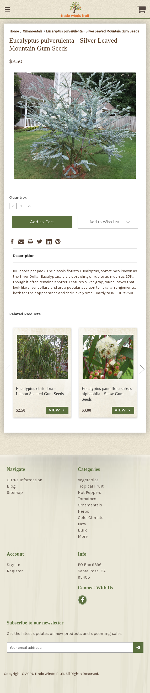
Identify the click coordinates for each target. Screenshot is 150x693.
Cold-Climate (90, 517)
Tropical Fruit (91, 486)
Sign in (13, 564)
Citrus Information (24, 479)
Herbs (83, 511)
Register (15, 570)
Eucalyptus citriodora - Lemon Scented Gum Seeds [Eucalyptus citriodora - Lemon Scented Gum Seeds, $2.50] (40, 391)
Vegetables (88, 479)
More (83, 536)
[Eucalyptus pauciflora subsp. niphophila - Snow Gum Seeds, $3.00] (108, 357)
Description (23, 255)
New (82, 523)
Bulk (82, 530)
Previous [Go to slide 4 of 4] (8, 369)
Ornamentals (90, 504)
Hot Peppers (89, 492)
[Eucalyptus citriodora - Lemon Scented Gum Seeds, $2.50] (42, 357)
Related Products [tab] (25, 314)
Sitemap (15, 492)
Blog (11, 486)
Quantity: (18, 197)
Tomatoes (87, 498)
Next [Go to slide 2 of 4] (142, 369)
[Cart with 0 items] (142, 9)
